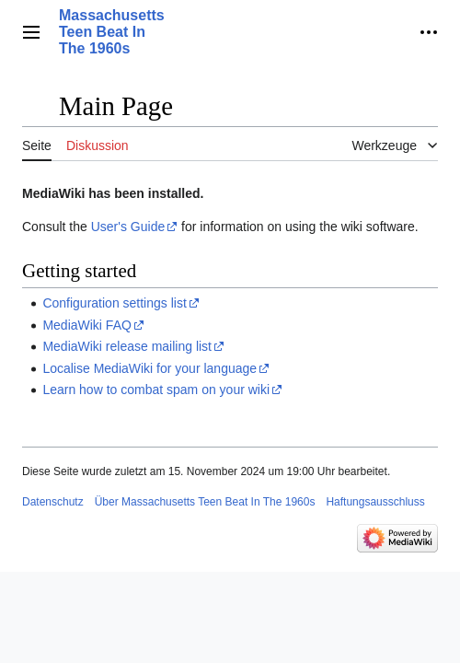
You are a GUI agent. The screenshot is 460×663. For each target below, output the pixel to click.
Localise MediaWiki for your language (149, 368)
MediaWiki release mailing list (127, 346)
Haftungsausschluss (375, 501)
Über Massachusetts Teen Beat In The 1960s (205, 501)
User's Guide (128, 226)
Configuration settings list (114, 303)
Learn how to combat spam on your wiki (156, 389)
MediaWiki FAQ (86, 325)
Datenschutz (53, 501)
